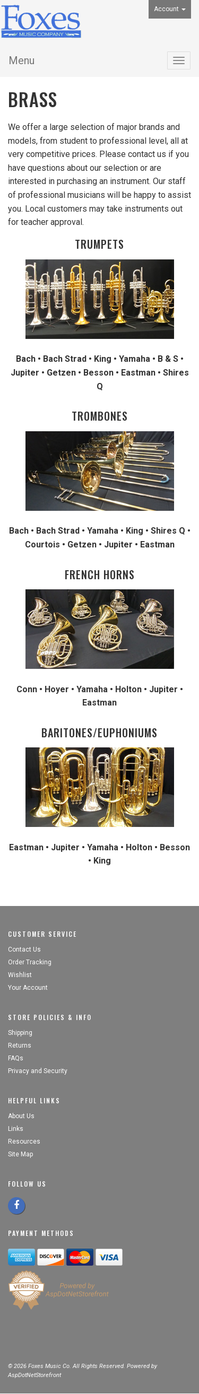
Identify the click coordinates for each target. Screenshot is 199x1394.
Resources (24, 1141)
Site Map (20, 1154)
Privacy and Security (38, 1071)
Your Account (28, 987)
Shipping (20, 1032)
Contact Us (24, 949)
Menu (21, 60)
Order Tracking (29, 962)
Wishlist (20, 975)
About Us (21, 1116)
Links (15, 1128)
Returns (19, 1045)
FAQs (15, 1058)
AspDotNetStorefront (34, 1375)
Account (170, 9)
